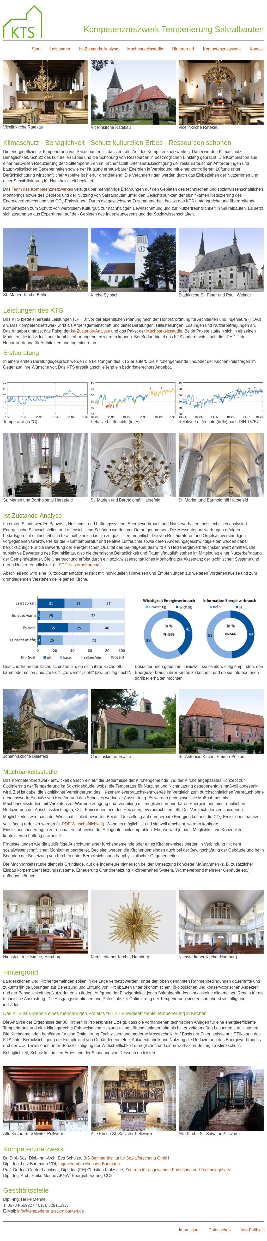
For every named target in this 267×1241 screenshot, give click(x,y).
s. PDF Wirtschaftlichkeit (80, 824)
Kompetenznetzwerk (222, 49)
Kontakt (257, 49)
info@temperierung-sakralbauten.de (50, 1211)
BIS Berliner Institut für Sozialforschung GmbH (126, 1158)
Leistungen (60, 49)
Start (36, 49)
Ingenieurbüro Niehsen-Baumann (88, 1164)
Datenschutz (220, 1230)
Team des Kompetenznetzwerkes (42, 189)
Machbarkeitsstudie (145, 49)
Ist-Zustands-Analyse (98, 49)
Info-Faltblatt (252, 1230)
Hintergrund (183, 49)
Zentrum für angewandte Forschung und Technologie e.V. (178, 1170)
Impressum (189, 1230)
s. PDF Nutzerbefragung (77, 565)
